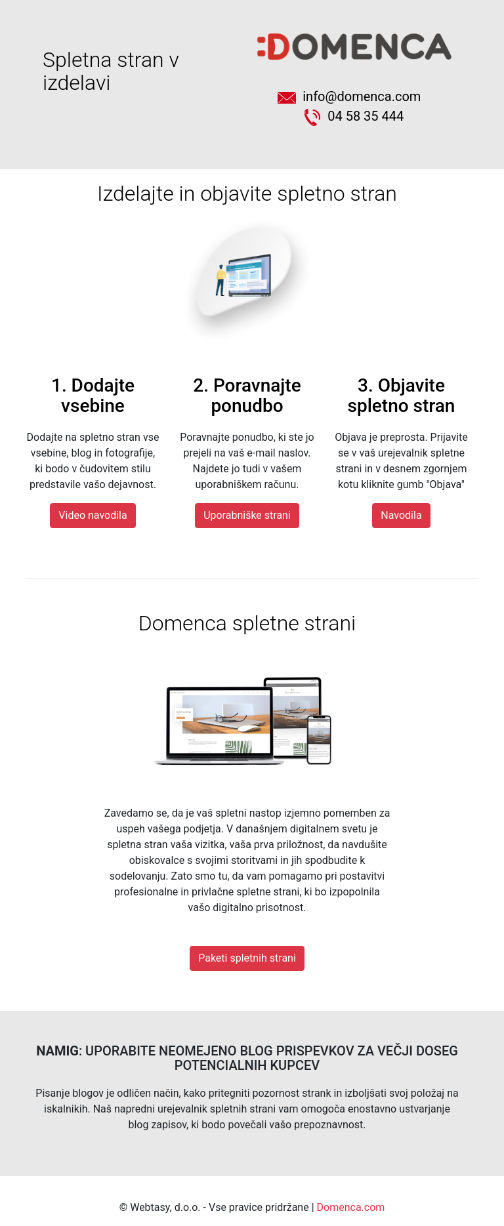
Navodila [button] (401, 515)
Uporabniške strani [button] (247, 515)
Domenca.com (351, 1207)
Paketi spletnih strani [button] (247, 958)
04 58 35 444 (354, 116)
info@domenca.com (354, 96)
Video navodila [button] (92, 515)
